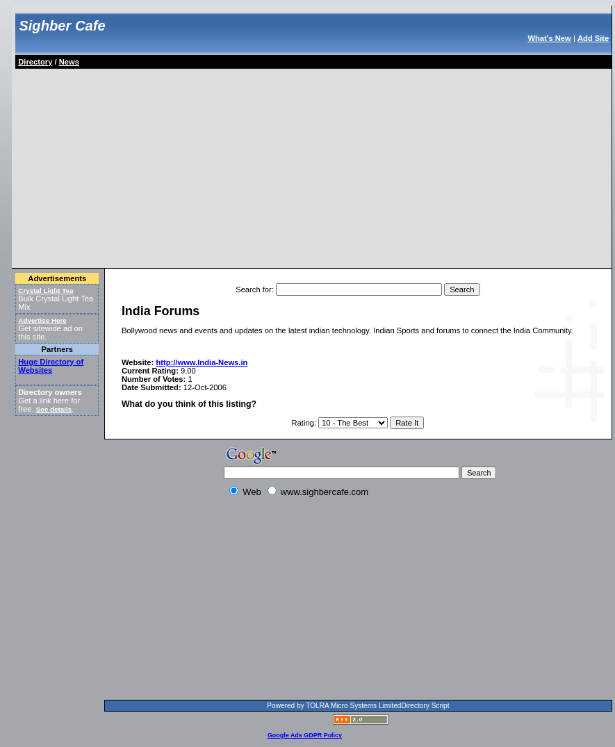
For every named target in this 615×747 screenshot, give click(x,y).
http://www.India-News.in (201, 362)
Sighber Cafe (62, 25)
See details (54, 409)
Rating (303, 423)
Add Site (593, 38)
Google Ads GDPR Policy (305, 735)
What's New (549, 38)
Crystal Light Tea (45, 290)
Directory (35, 62)
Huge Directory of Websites (50, 366)
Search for (254, 289)
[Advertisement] (179, 166)
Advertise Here (42, 320)
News (69, 62)
